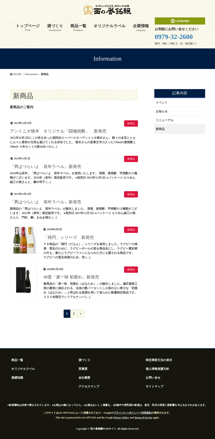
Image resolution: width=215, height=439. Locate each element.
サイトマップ (154, 386)
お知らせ (162, 111)
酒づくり (84, 360)
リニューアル (164, 120)
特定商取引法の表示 (159, 360)
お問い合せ (153, 377)
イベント (162, 102)
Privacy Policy (121, 417)
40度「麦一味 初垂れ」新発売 (71, 277)
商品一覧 (17, 360)
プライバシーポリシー (126, 412)
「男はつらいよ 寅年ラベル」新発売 (45, 202)
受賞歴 (83, 368)
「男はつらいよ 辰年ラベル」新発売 (45, 166)
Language (179, 21)
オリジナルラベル (23, 368)
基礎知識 (17, 377)
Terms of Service (143, 417)
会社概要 (84, 377)
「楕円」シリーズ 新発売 (68, 237)
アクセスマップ (89, 386)
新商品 (131, 123)
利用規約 (146, 412)
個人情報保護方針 (157, 368)
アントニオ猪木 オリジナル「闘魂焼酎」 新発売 (58, 131)
